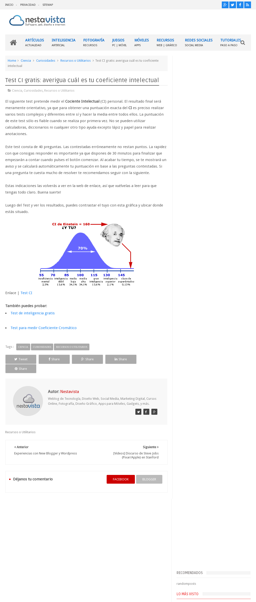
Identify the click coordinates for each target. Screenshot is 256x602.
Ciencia (26, 60)
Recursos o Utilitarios (75, 60)
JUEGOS (119, 42)
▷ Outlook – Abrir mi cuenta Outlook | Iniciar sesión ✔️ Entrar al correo (223, 260)
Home (12, 60)
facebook (120, 470)
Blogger (208, 594)
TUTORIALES (230, 42)
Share (53, 359)
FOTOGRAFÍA (93, 42)
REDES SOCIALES (199, 42)
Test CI (26, 293)
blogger (149, 470)
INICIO (9, 4)
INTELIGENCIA (63, 42)
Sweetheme (242, 594)
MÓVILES (141, 42)
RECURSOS (167, 42)
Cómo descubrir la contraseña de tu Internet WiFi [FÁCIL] (222, 283)
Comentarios (191, 374)
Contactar (239, 505)
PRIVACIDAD (28, 4)
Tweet (20, 359)
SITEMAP (47, 4)
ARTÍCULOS (34, 42)
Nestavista (61, 594)
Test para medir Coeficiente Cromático (43, 328)
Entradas (188, 366)
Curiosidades (45, 60)
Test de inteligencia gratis (32, 313)
